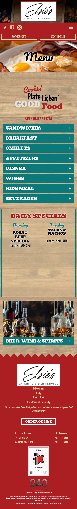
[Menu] (71, 27)
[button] (4, 27)
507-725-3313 (61, 438)
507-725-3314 (61, 442)
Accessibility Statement (34, 503)
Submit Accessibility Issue (52, 503)
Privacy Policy (20, 503)
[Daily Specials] (38, 257)
